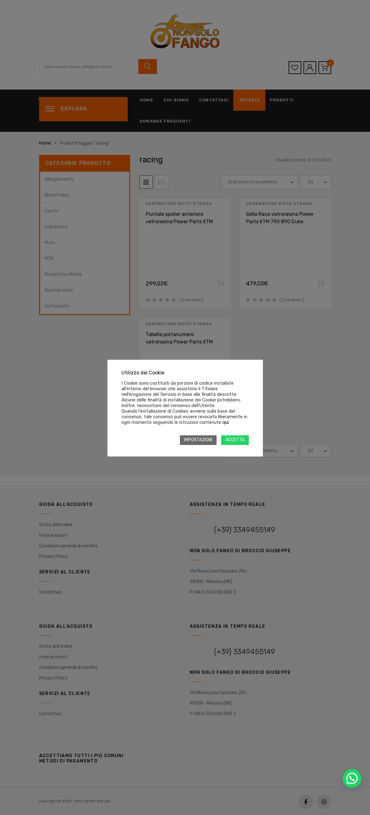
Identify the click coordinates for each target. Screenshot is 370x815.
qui (225, 422)
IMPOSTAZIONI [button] (198, 439)
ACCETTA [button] (235, 439)
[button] (352, 778)
